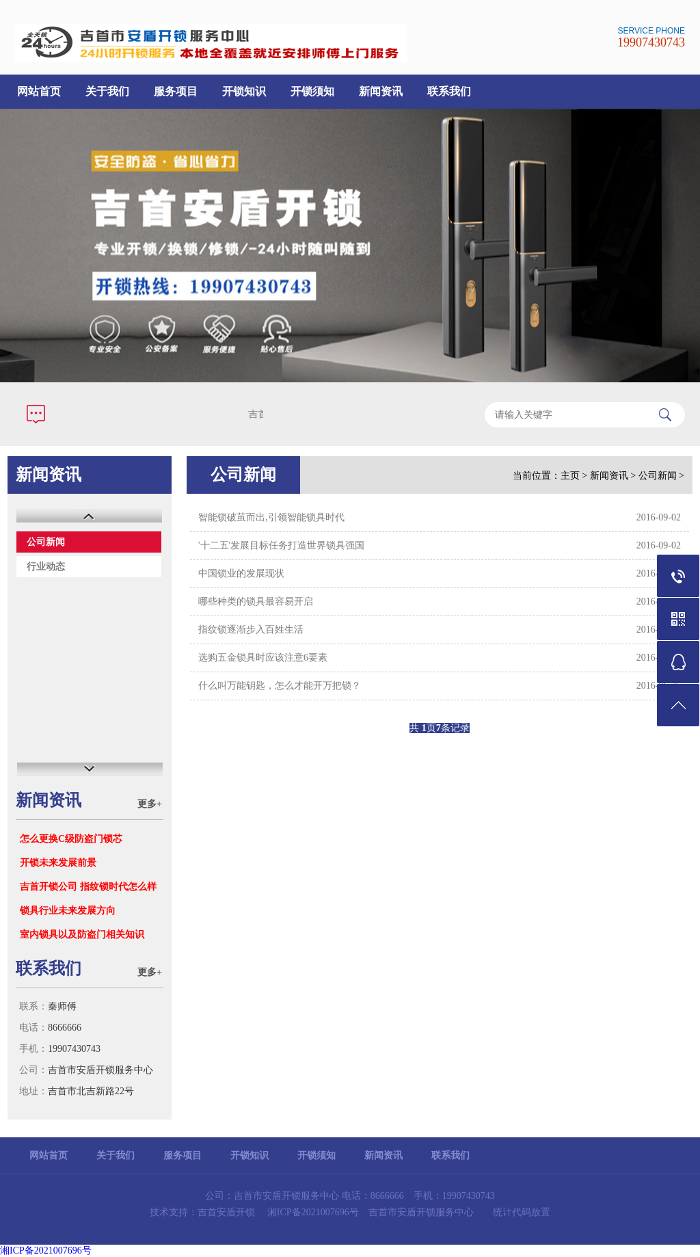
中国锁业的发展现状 (241, 573)
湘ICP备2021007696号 (313, 1212)
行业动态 (46, 566)
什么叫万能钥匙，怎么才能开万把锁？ (279, 685)
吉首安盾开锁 (226, 1212)
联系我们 (449, 91)
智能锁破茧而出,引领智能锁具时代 (271, 517)
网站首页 (39, 91)
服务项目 (176, 91)
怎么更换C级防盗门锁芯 (71, 839)
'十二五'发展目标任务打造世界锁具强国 (281, 545)
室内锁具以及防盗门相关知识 (82, 934)
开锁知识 (244, 91)
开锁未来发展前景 (58, 863)
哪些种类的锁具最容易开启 (255, 601)
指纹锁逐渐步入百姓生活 (251, 629)
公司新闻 (46, 542)
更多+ (149, 803)
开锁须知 (312, 91)
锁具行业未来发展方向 (68, 910)
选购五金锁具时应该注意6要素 (262, 657)
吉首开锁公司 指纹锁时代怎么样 (88, 887)
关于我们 (107, 91)
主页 (570, 476)
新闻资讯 (381, 91)
